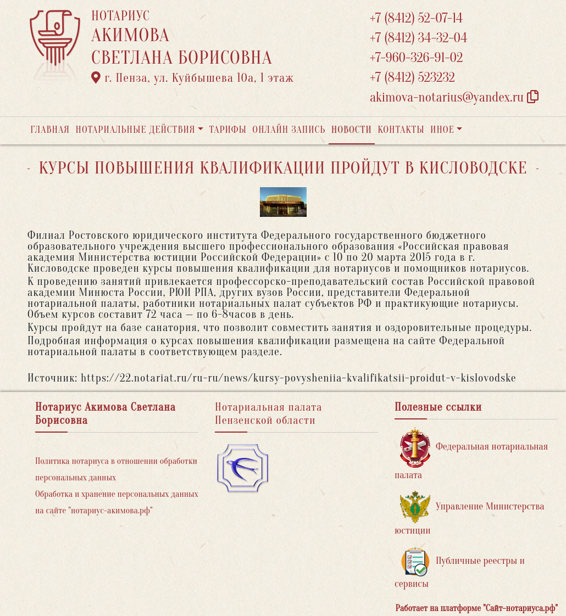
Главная (50, 130)
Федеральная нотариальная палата (471, 453)
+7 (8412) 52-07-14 (416, 18)
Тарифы (228, 130)
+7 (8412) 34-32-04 (419, 38)
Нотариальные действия (135, 130)
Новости (351, 130)
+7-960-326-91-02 (416, 58)
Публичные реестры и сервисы (460, 568)
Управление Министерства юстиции (470, 513)
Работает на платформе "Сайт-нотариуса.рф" (477, 608)
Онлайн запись (288, 130)
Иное (442, 130)
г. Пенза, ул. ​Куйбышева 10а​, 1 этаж (192, 78)
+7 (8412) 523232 (412, 77)
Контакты (401, 130)
